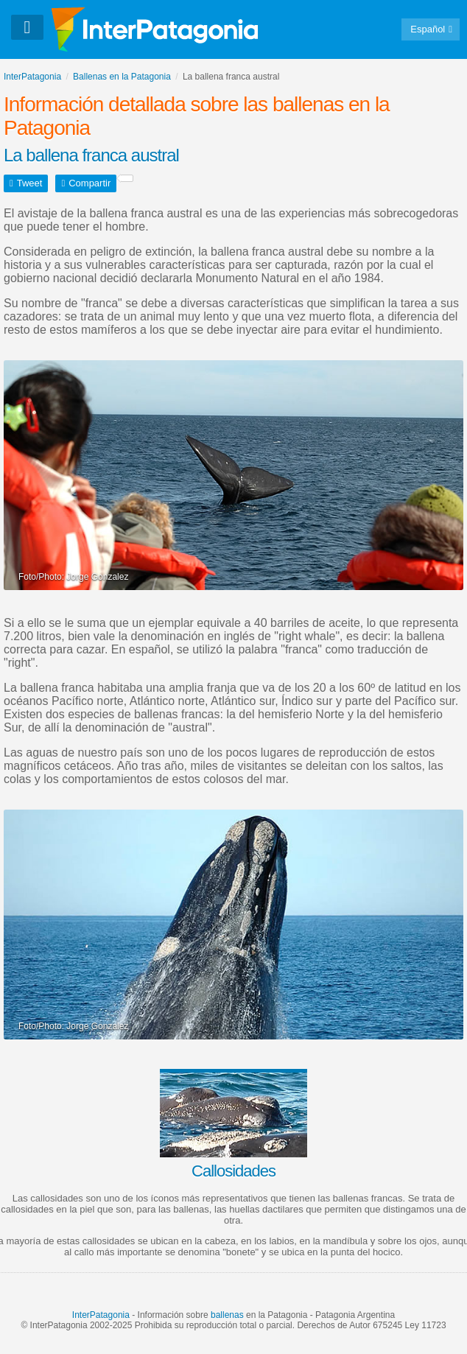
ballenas (227, 1315)
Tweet (30, 183)
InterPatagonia (101, 1315)
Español (427, 29)
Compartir (89, 183)
